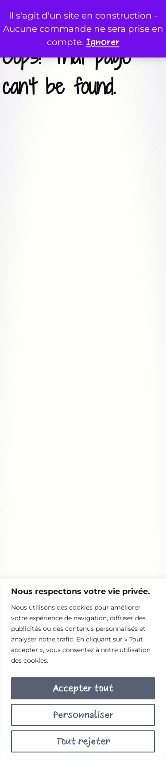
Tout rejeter (83, 741)
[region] (83, 669)
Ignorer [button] (103, 42)
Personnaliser (83, 714)
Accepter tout (83, 688)
